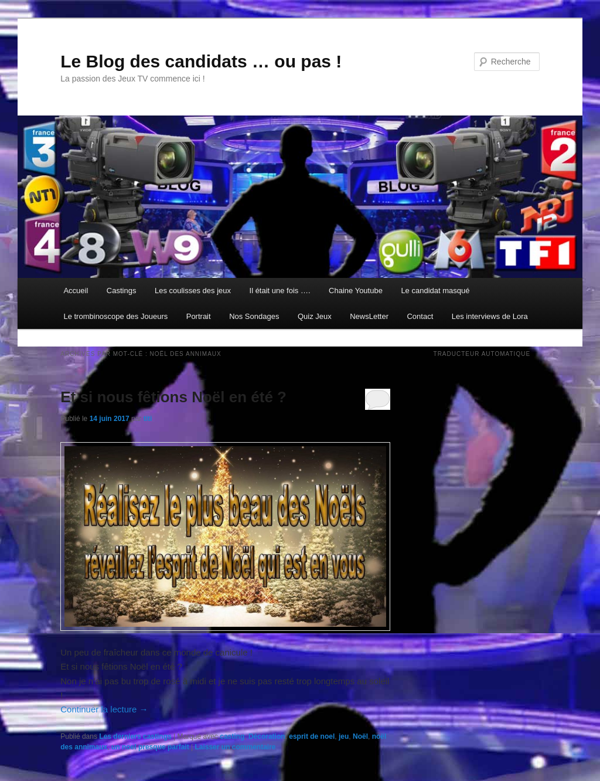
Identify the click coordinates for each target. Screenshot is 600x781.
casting (232, 736)
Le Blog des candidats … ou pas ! (201, 61)
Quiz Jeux (315, 316)
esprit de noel (312, 736)
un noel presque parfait (150, 747)
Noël (360, 736)
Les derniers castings (135, 736)
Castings (122, 290)
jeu (344, 736)
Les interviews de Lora (490, 316)
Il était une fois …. (280, 290)
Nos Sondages (254, 316)
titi (148, 419)
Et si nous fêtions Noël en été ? (173, 397)
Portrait (198, 316)
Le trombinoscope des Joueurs (115, 316)
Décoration (266, 736)
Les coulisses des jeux (193, 290)
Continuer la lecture (104, 709)
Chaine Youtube (356, 290)
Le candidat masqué (435, 290)
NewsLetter (369, 316)
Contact (420, 316)
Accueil (75, 290)
